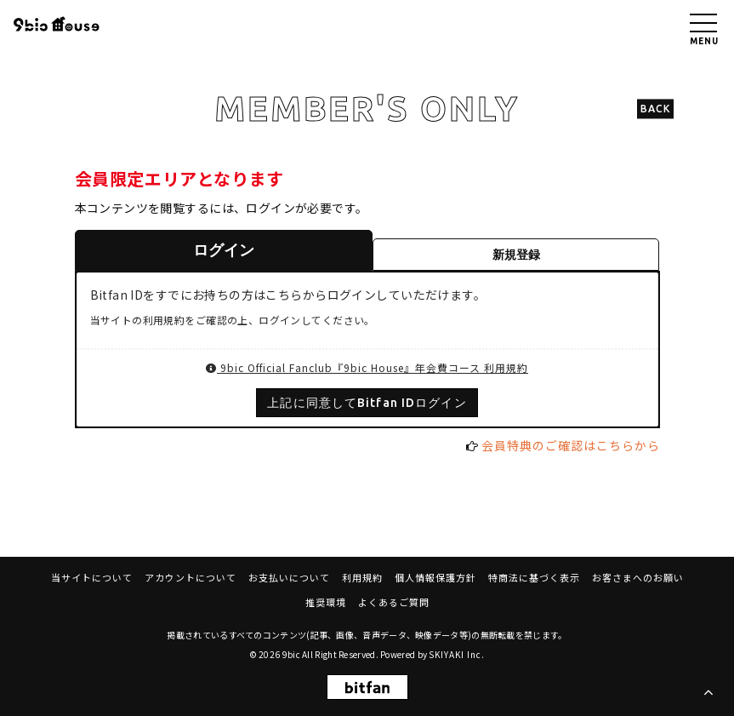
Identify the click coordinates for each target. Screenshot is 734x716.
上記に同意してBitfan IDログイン (366, 403)
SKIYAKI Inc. (457, 654)
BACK (655, 108)
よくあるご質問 (394, 602)
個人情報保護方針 (435, 577)
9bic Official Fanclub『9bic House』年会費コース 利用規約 (367, 367)
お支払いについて (289, 577)
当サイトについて (92, 577)
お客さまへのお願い (638, 577)
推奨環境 (325, 602)
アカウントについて (190, 577)
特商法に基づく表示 (534, 577)
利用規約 (362, 577)
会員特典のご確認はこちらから (570, 445)
